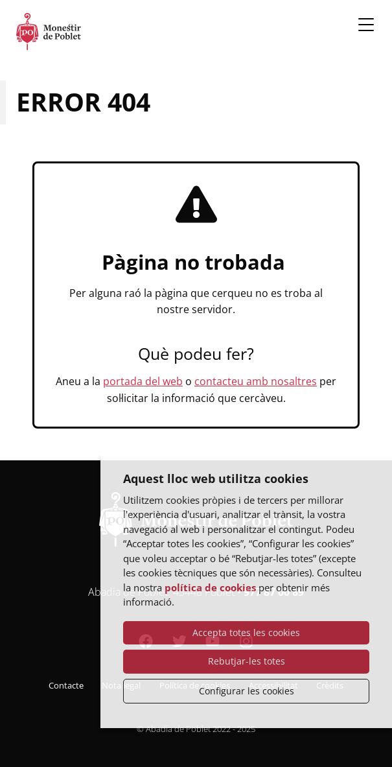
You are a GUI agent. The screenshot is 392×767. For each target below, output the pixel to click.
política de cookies (210, 587)
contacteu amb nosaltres (255, 381)
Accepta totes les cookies (246, 632)
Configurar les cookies (246, 691)
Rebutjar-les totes (246, 661)
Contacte (66, 685)
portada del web (143, 381)
